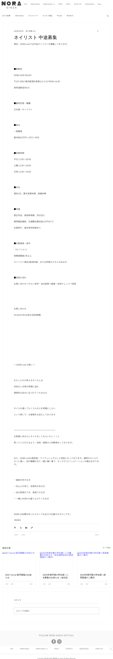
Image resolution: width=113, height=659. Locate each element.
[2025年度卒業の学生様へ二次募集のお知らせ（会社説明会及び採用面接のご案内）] (56, 561)
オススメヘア (33, 16)
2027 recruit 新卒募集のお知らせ (18, 576)
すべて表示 (107, 548)
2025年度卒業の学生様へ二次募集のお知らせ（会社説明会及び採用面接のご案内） (56, 576)
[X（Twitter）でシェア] (20, 528)
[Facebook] (53, 641)
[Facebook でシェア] (15, 528)
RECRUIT (70, 16)
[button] (108, 16)
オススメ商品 (47, 16)
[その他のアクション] (97, 31)
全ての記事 (6, 16)
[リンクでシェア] (32, 528)
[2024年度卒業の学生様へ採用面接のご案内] (94, 561)
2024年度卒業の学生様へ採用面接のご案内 (93, 576)
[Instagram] (59, 641)
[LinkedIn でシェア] (26, 528)
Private (59, 16)
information (19, 16)
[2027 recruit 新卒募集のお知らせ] (19, 561)
